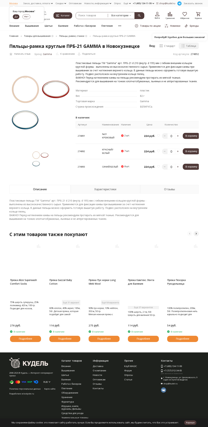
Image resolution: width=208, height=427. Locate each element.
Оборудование (69, 392)
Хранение (67, 397)
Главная (13, 35)
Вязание (14, 25)
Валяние (63, 25)
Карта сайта (49, 388)
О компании (99, 370)
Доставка (98, 366)
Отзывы (97, 383)
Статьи (128, 379)
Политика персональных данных (25, 388)
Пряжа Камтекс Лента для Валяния (141, 281)
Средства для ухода (72, 413)
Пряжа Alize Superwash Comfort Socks (23, 281)
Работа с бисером (85, 25)
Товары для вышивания (37, 35)
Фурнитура (67, 401)
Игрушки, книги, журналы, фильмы (71, 407)
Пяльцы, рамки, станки (71, 35)
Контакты (98, 388)
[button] (189, 233)
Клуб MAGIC (130, 366)
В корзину (191, 135)
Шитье (48, 25)
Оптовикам (75, 3)
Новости (97, 375)
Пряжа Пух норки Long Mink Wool (102, 281)
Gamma (47, 54)
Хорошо (190, 422)
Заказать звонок (193, 3)
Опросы (128, 375)
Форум (128, 370)
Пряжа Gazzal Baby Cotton (60, 281)
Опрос (117, 3)
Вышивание (32, 25)
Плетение (107, 25)
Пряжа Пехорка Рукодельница (176, 281)
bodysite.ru (29, 393)
